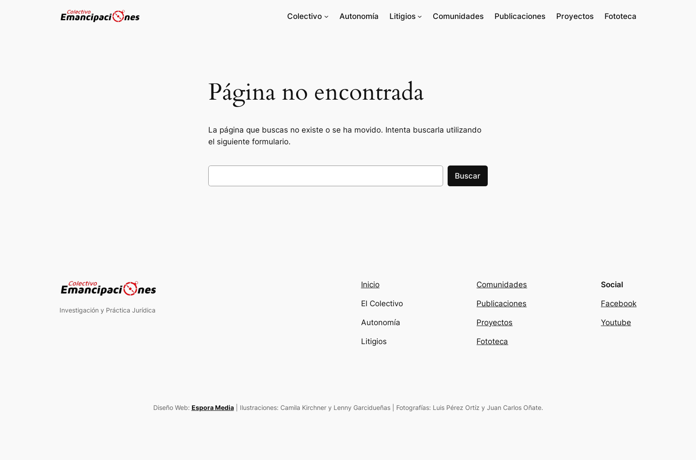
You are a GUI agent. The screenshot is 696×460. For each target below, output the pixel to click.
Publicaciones (501, 303)
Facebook (618, 303)
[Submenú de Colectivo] (326, 16)
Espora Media (213, 407)
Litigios (402, 16)
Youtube (616, 322)
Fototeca (492, 341)
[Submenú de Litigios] (419, 16)
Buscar (468, 175)
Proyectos (494, 322)
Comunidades (501, 284)
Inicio (370, 284)
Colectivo (304, 16)
